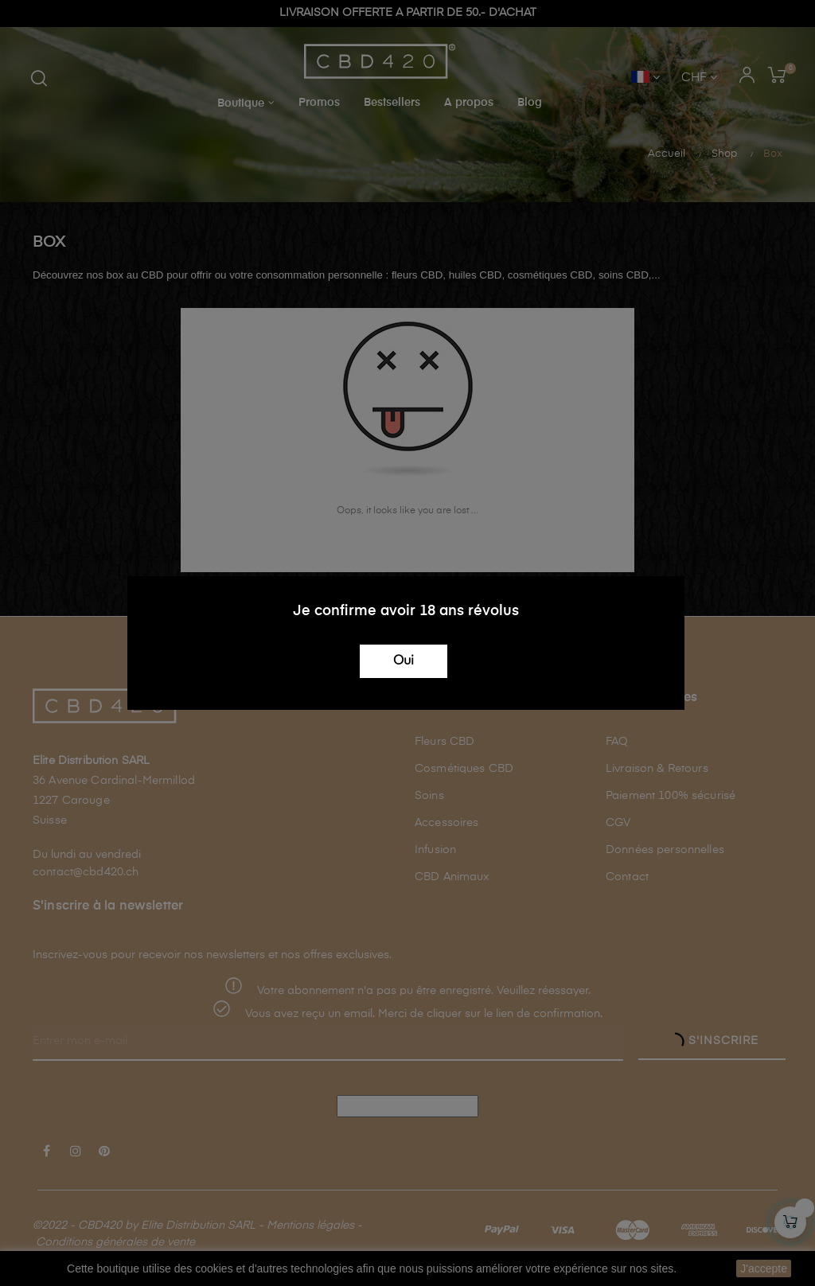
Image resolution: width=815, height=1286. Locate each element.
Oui (403, 661)
